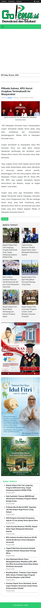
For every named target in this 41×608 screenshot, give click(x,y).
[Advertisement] (20, 51)
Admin (9, 97)
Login (36, 1)
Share (4, 219)
